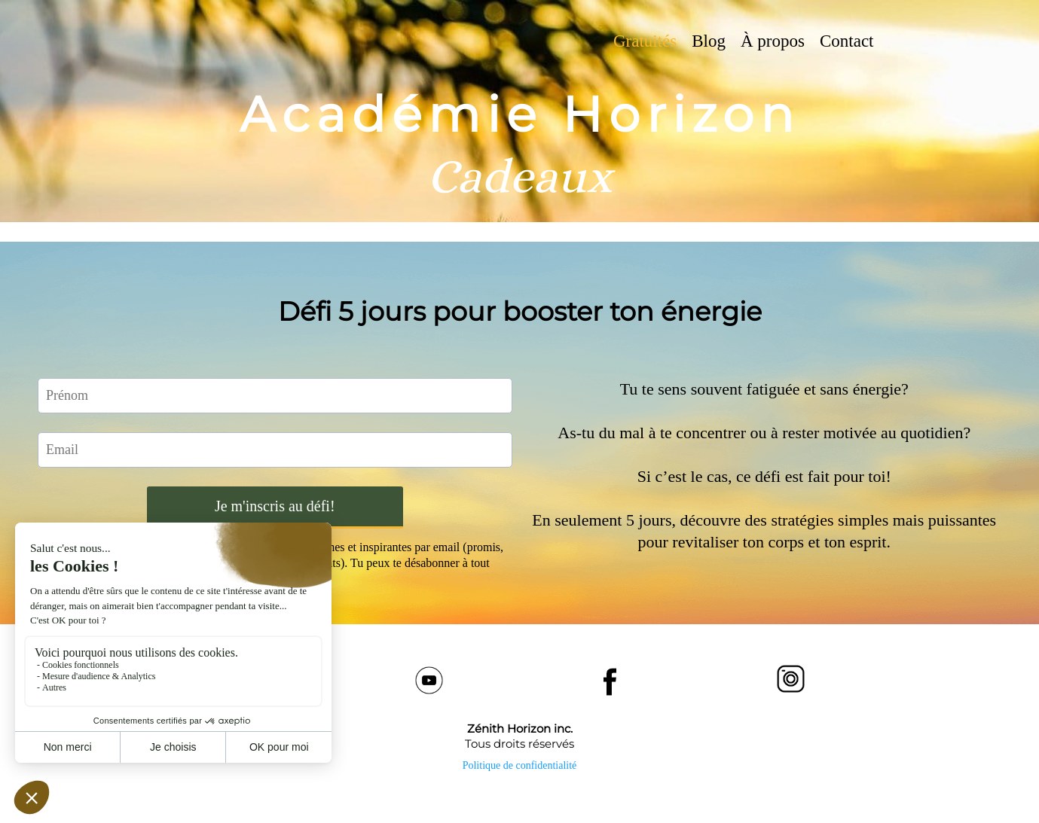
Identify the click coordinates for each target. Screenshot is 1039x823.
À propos (773, 41)
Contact (847, 41)
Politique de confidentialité (520, 765)
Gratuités (645, 41)
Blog (709, 41)
